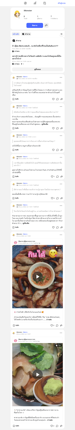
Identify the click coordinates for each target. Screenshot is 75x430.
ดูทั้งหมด (37, 69)
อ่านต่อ (49, 319)
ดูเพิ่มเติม (45, 124)
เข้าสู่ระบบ (61, 3)
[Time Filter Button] (63, 34)
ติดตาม (34, 25)
